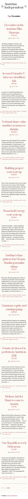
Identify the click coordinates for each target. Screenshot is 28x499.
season (6, 478)
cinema (3, 63)
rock (3, 387)
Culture (14, 358)
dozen (20, 477)
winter (13, 478)
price (14, 159)
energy (17, 245)
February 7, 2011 (15, 220)
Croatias (19, 111)
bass (3, 432)
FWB (3, 339)
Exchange (21, 337)
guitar (17, 432)
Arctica (7, 386)
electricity (17, 157)
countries (10, 477)
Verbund (21, 159)
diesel (13, 245)
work (3, 64)
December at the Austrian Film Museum (14, 29)
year (11, 202)
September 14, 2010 (15, 452)
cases (10, 111)
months (6, 339)
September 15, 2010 (15, 409)
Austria (7, 111)
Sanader (11, 113)
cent (3, 157)
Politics (14, 83)
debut (6, 432)
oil (22, 200)
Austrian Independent (11, 496)
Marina (20, 432)
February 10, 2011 (15, 177)
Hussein (24, 295)
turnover (16, 339)
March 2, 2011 (15, 135)
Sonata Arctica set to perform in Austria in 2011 (14, 352)
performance (5, 159)
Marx (17, 63)
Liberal (7, 296)
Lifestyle (14, 35)
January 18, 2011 (15, 272)
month (19, 200)
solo (3, 434)
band (10, 386)
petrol (3, 246)
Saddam (16, 296)
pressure (11, 159)
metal (22, 386)
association (9, 295)
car (3, 200)
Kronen (3, 296)
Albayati (4, 295)
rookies (24, 432)
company (4, 337)
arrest (3, 111)
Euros (17, 337)
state (15, 113)
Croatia (14, 111)
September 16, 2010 (15, 361)
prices (17, 159)
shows (9, 478)
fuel (20, 245)
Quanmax (11, 339)
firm (25, 337)
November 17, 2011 (15, 38)
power (3, 113)
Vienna (20, 296)
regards (7, 113)
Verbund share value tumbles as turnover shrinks (14, 125)
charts (6, 477)
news (25, 386)
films (15, 63)
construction (10, 200)
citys (13, 386)
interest (22, 157)
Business (14, 132)
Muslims (12, 296)
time (25, 63)
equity (13, 337)
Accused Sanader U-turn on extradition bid (14, 77)
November (24, 477)
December (8, 63)
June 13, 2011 (15, 86)
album (3, 386)
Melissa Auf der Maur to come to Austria (14, 400)
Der (14, 432)
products (7, 202)
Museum (21, 63)
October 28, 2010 (15, 315)
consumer (7, 157)
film (12, 63)
